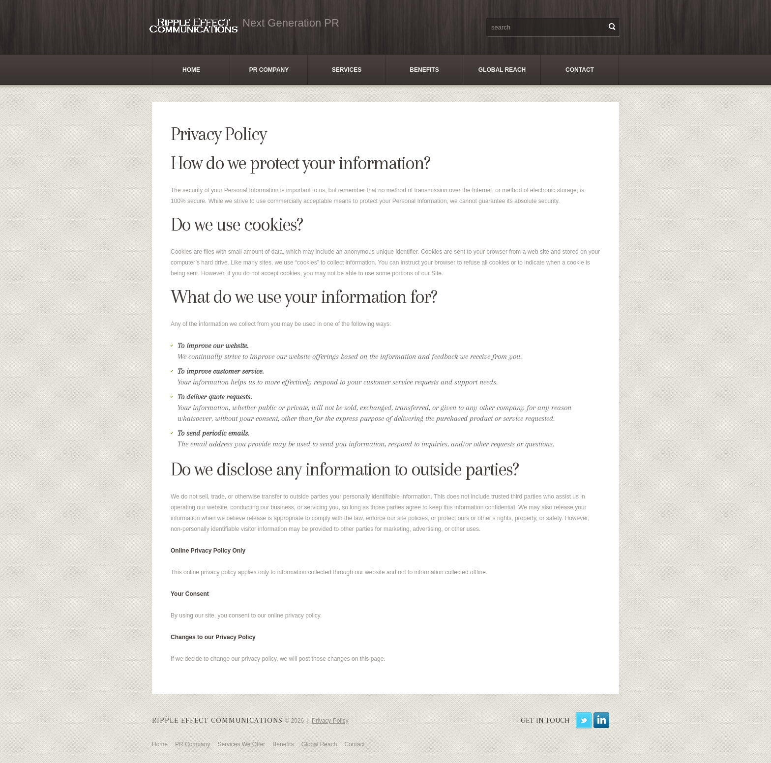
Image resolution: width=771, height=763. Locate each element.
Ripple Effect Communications (217, 720)
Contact (579, 69)
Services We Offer (241, 744)
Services (346, 69)
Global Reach (502, 69)
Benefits (424, 69)
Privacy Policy (330, 720)
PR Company (269, 69)
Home (191, 69)
